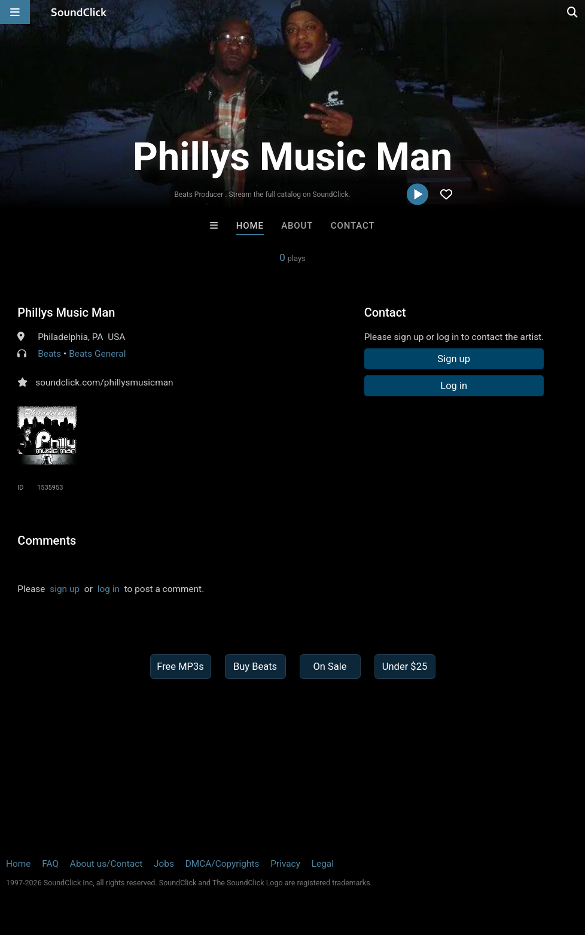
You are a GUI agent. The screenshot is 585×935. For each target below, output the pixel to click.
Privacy (285, 863)
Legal (323, 863)
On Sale (329, 666)
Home (250, 225)
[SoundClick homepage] (79, 12)
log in (109, 589)
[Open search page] (573, 12)
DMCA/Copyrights (222, 863)
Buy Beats (255, 666)
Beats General (97, 353)
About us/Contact (106, 863)
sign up (65, 589)
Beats (49, 353)
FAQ (50, 863)
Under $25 (404, 666)
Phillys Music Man (66, 312)
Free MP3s (180, 666)
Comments (46, 540)
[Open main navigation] (15, 12)
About (297, 225)
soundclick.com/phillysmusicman (104, 382)
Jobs (164, 863)
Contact (353, 225)
